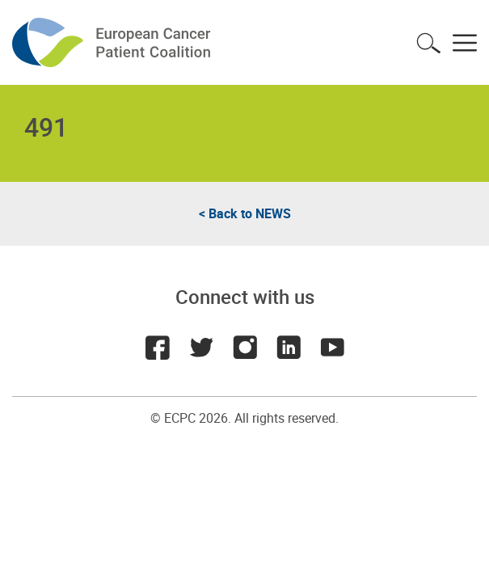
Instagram (245, 347)
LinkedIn (288, 347)
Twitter (201, 347)
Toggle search (428, 43)
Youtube (332, 347)
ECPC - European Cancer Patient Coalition (113, 42)
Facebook (157, 347)
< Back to (245, 213)
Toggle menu (465, 43)
